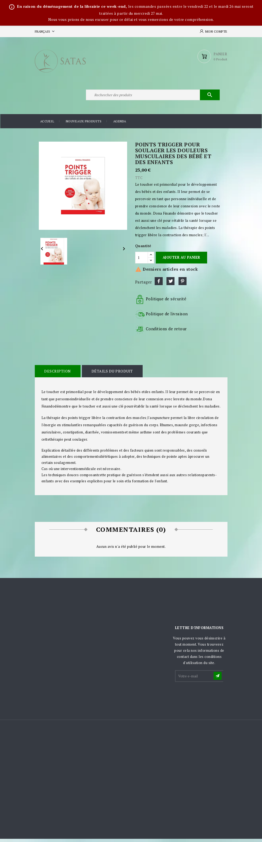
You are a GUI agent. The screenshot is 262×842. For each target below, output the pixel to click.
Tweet (170, 284)
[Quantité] (141, 260)
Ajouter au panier (181, 260)
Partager (159, 284)
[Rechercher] (152, 97)
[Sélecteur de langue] (45, 31)
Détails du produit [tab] (111, 374)
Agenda (119, 124)
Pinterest (183, 284)
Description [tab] (57, 374)
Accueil (47, 124)
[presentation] (216, 699)
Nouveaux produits (84, 124)
